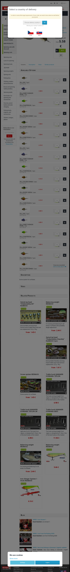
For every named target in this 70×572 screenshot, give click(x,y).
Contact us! (40, 25)
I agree (47, 562)
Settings (22, 562)
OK (44, 22)
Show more (14, 558)
